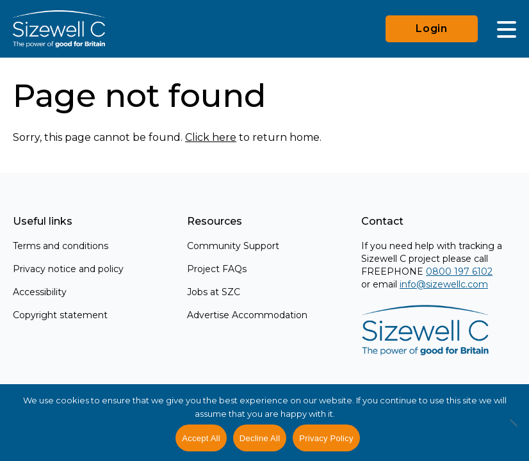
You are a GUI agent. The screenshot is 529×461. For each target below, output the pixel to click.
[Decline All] (513, 429)
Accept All (201, 438)
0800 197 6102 (459, 271)
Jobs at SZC (213, 292)
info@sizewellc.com (444, 284)
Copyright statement (60, 315)
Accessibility (40, 292)
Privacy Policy (326, 438)
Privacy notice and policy (68, 269)
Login (432, 28)
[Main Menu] (506, 28)
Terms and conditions (60, 246)
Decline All (260, 438)
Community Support (233, 246)
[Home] (59, 28)
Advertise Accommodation (247, 315)
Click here (210, 137)
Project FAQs (217, 269)
